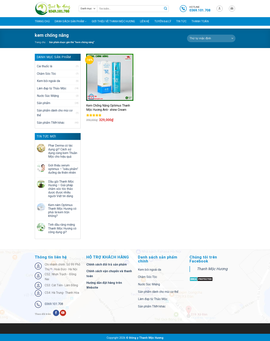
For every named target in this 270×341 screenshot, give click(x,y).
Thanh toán (200, 21)
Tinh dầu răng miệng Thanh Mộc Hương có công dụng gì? (62, 228)
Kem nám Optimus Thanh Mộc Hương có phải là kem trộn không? (62, 210)
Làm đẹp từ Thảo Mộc (51, 88)
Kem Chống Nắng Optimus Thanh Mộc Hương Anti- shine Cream (108, 108)
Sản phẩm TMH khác (50, 122)
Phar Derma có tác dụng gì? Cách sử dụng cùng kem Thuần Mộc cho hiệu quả (62, 151)
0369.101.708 (54, 304)
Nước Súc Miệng (48, 96)
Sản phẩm (43, 103)
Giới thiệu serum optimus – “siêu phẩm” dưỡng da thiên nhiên (63, 169)
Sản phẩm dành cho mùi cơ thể (54, 113)
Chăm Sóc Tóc (46, 73)
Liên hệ (144, 21)
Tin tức (181, 21)
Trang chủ (42, 21)
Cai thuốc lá (44, 66)
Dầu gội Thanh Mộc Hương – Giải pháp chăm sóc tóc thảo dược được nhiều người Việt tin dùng (61, 189)
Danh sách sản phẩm (71, 21)
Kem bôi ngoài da (48, 81)
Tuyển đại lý (162, 21)
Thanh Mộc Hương (212, 269)
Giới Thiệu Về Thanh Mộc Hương (113, 21)
